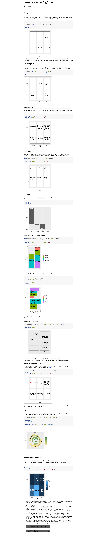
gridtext (50, 368)
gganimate (67, 515)
